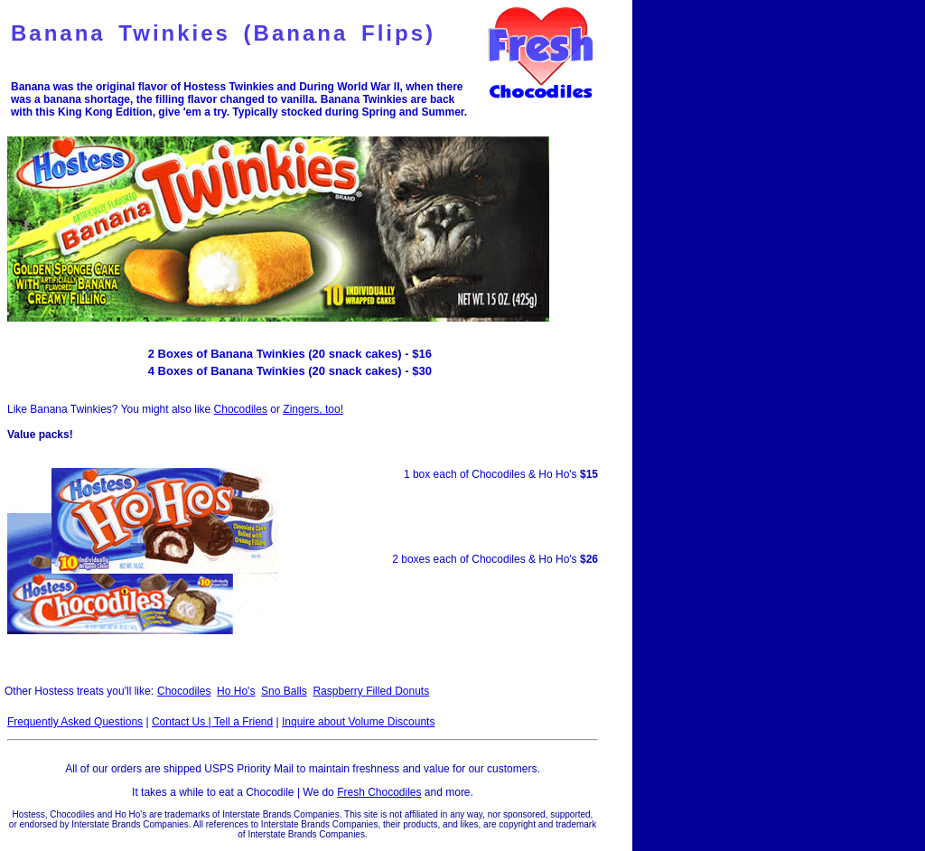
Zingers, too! (313, 409)
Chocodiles (240, 409)
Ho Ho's (236, 691)
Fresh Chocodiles (379, 792)
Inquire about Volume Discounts (358, 721)
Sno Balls (284, 691)
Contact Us (180, 721)
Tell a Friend (242, 721)
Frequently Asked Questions (75, 721)
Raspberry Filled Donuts (371, 691)
